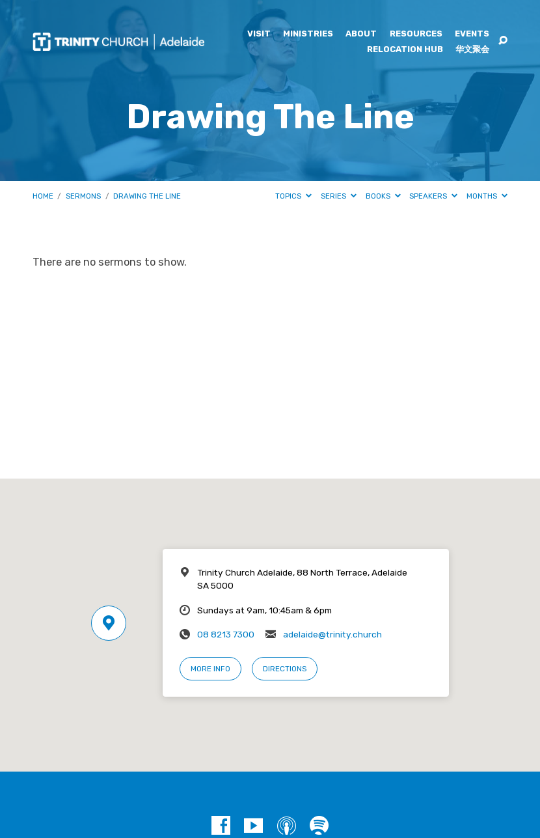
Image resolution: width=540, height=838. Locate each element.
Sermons (83, 196)
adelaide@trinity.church (332, 634)
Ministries (308, 34)
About (361, 34)
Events (472, 34)
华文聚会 (472, 50)
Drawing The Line (147, 196)
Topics (293, 196)
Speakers (433, 196)
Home (43, 196)
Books (383, 196)
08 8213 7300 (225, 634)
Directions (284, 668)
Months (486, 196)
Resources (416, 34)
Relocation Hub (405, 50)
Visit (259, 34)
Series (339, 196)
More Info (210, 668)
